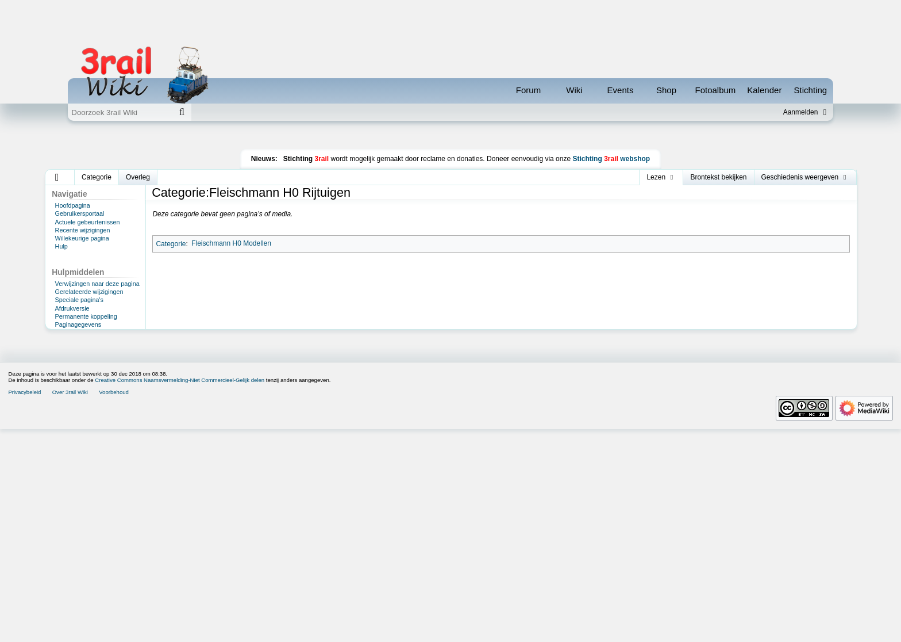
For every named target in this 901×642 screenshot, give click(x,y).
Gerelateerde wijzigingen (89, 343)
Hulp (61, 298)
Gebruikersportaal (80, 265)
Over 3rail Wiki (70, 605)
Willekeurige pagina (82, 289)
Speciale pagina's (79, 351)
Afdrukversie (72, 360)
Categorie (171, 295)
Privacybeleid (24, 605)
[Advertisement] (450, 163)
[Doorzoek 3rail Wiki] (120, 112)
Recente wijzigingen (82, 281)
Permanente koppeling (86, 368)
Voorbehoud (114, 605)
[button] (57, 228)
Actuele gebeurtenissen (87, 273)
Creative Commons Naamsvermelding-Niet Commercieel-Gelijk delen (179, 593)
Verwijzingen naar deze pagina (97, 335)
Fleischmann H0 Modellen (231, 295)
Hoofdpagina (72, 257)
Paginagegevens (78, 376)
